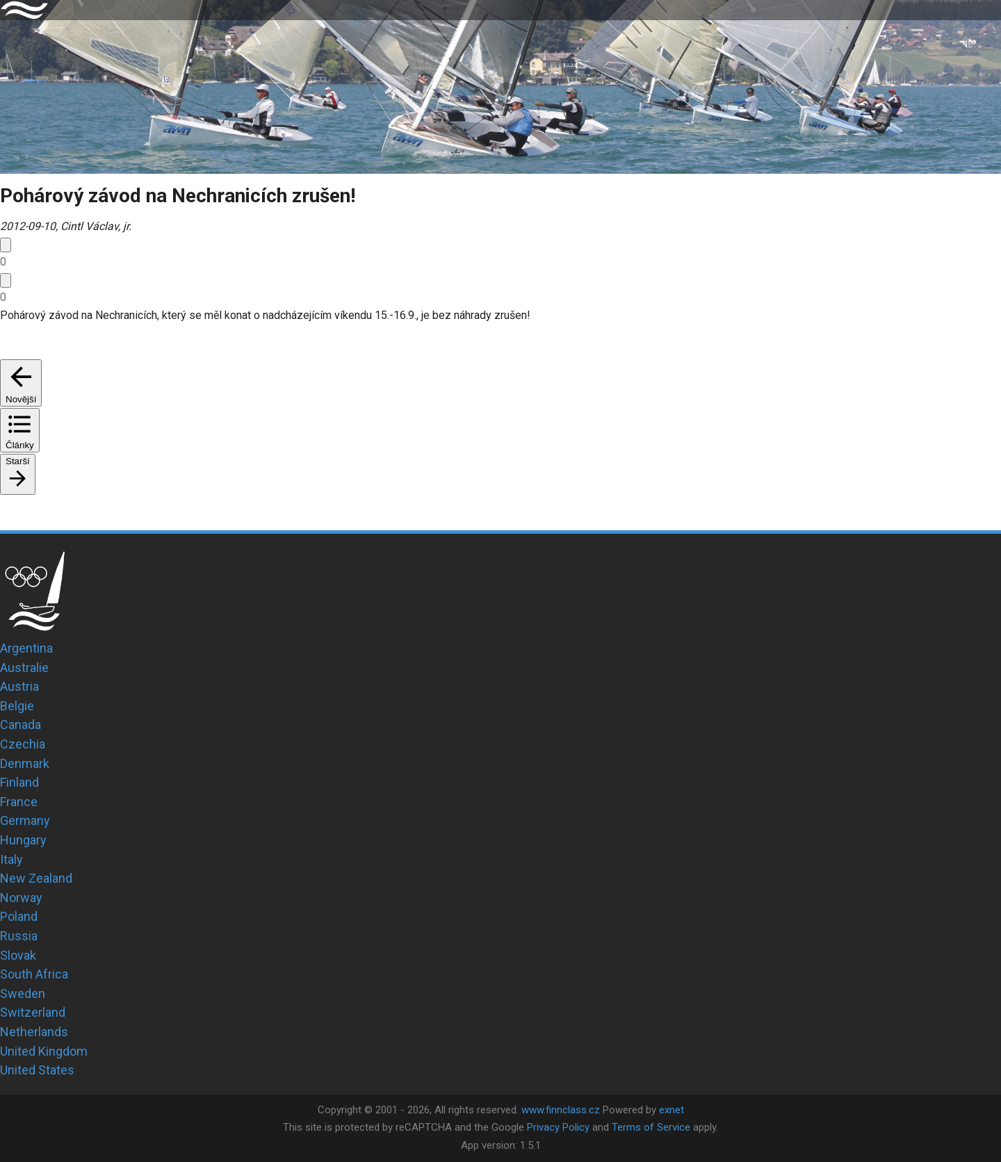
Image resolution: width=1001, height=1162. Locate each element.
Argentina (26, 648)
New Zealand (36, 878)
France (19, 801)
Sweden (22, 993)
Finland (19, 782)
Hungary (23, 840)
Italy (11, 859)
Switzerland (32, 1012)
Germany (25, 820)
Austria (19, 686)
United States (37, 1070)
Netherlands (34, 1031)
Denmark (24, 763)
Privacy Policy (558, 1127)
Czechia (22, 744)
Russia (19, 935)
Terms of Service (651, 1127)
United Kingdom (44, 1051)
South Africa (34, 974)
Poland (19, 916)
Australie (24, 667)
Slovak (18, 955)
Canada (20, 724)
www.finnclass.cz (560, 1110)
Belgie (17, 705)
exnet (671, 1110)
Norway (21, 897)
